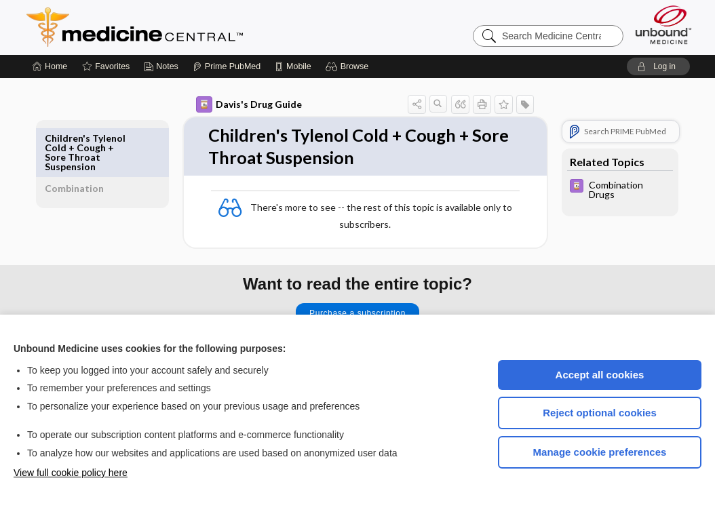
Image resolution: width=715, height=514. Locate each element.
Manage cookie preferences (600, 452)
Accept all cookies (600, 374)
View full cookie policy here (71, 472)
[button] (349, 66)
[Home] (50, 66)
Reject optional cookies (600, 412)
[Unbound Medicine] (663, 24)
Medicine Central (194, 27)
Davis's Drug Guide (233, 104)
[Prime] (226, 66)
